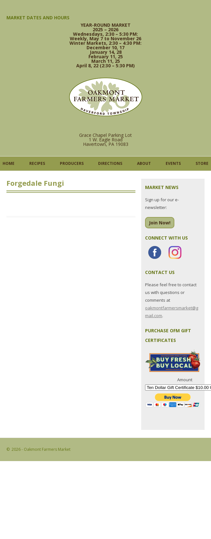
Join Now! (159, 223)
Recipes (37, 163)
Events (173, 163)
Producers (72, 163)
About (144, 163)
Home (8, 163)
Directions (110, 163)
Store (202, 163)
